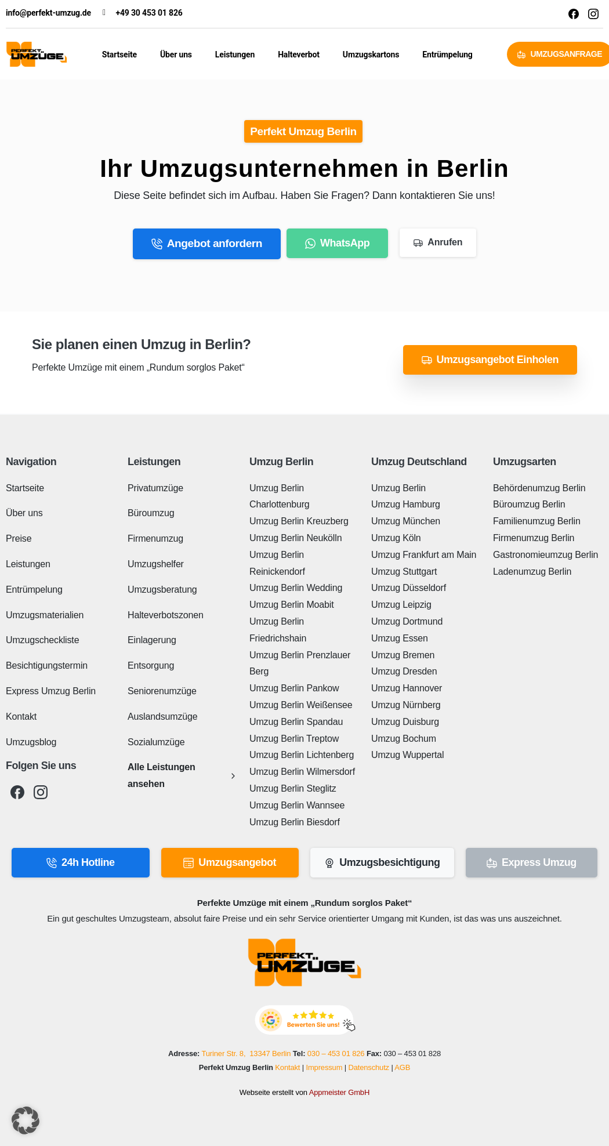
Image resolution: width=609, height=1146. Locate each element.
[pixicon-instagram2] (40, 792)
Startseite (119, 54)
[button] (25, 1120)
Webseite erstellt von (304, 1092)
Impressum (324, 1067)
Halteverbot (299, 54)
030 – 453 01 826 (336, 1054)
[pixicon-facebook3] (17, 792)
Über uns (176, 54)
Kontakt (287, 1067)
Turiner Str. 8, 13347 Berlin (246, 1054)
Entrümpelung (447, 54)
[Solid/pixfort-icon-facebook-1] (573, 13)
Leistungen (235, 54)
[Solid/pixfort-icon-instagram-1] (593, 13)
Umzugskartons (371, 54)
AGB (402, 1067)
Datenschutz (368, 1067)
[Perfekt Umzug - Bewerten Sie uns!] (305, 1019)
